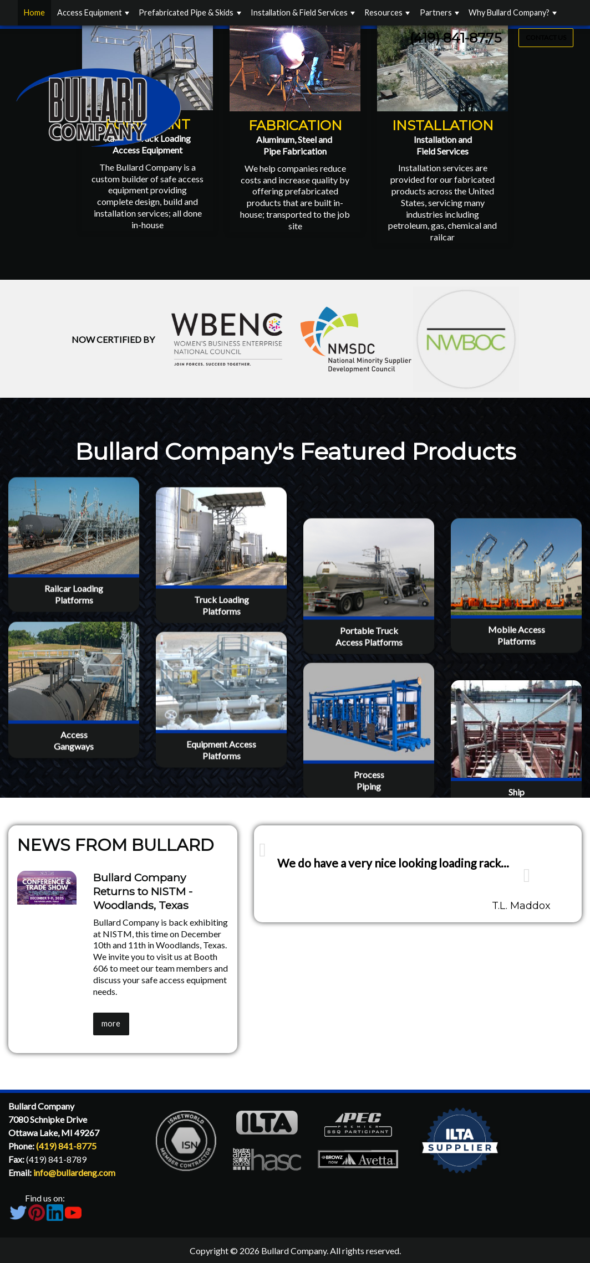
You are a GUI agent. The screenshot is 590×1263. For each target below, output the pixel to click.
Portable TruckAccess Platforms (369, 654)
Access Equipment (89, 12)
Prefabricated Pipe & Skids (186, 12)
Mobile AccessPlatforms (516, 652)
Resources (383, 12)
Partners (436, 12)
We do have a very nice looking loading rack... (393, 863)
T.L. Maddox (521, 906)
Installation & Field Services (299, 12)
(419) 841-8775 (456, 38)
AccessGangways (74, 794)
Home (34, 12)
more (110, 1023)
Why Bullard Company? (509, 12)
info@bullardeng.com (74, 1172)
